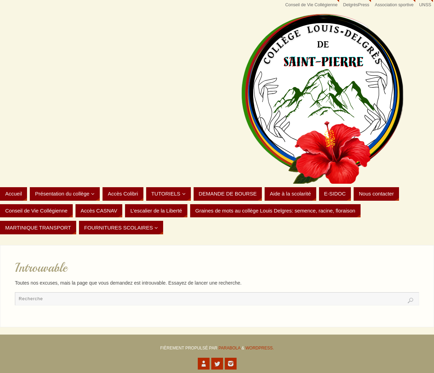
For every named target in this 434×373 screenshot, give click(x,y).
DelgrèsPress (356, 4)
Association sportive (394, 4)
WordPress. (260, 348)
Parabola (229, 348)
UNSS (425, 4)
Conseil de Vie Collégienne (311, 4)
